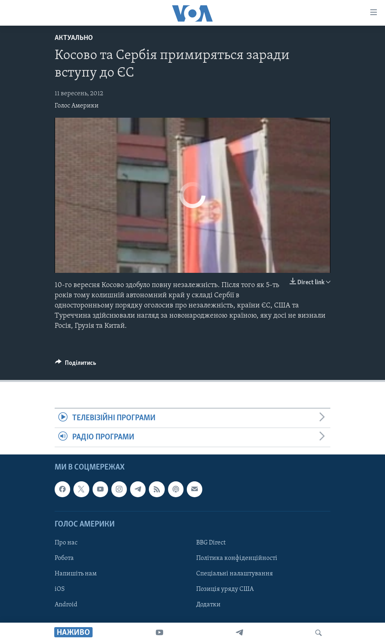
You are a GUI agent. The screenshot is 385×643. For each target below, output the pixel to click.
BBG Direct (211, 543)
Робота (64, 558)
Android (66, 604)
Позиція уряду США (225, 589)
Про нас (66, 543)
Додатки (208, 604)
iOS (60, 589)
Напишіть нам (76, 574)
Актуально (74, 38)
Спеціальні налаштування (234, 574)
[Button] (75, 365)
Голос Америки (77, 106)
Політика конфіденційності (236, 558)
